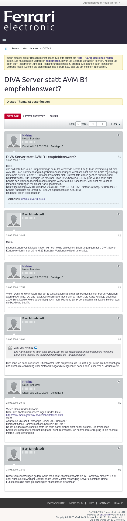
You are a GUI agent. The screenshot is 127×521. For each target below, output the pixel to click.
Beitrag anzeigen (35, 348)
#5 (119, 403)
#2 (119, 235)
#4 (119, 339)
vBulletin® (105, 514)
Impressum (76, 503)
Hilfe (91, 503)
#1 (119, 156)
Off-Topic (47, 48)
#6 (119, 469)
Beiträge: (56, 146)
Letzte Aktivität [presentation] (34, 116)
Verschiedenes (30, 48)
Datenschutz (56, 503)
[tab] (12, 116)
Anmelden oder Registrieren (101, 2)
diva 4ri (34, 199)
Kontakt (104, 503)
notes (42, 199)
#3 (119, 287)
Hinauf (118, 503)
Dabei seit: (28, 146)
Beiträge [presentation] (13, 116)
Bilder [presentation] (53, 116)
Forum (15, 48)
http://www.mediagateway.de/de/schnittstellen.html (34, 415)
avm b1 (25, 199)
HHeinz (27, 135)
